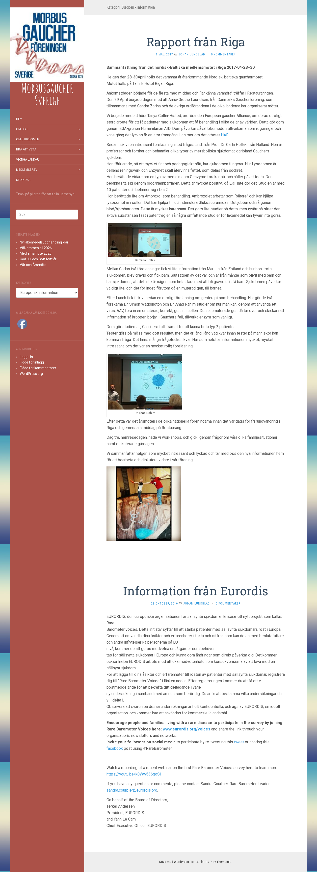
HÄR (225, 135)
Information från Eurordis (195, 591)
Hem (19, 119)
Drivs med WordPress (174, 862)
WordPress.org (31, 374)
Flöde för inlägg (32, 362)
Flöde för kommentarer (38, 368)
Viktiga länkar (27, 159)
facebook (115, 748)
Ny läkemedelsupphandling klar (44, 242)
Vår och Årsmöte (33, 265)
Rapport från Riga (195, 41)
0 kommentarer (223, 54)
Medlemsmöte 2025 (36, 253)
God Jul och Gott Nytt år (38, 259)
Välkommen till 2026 (36, 248)
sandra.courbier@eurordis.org (131, 790)
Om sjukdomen (27, 139)
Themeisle (224, 862)
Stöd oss (23, 180)
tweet (239, 742)
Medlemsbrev (26, 169)
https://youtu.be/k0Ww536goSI (133, 774)
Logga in (26, 357)
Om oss (21, 129)
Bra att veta (26, 149)
